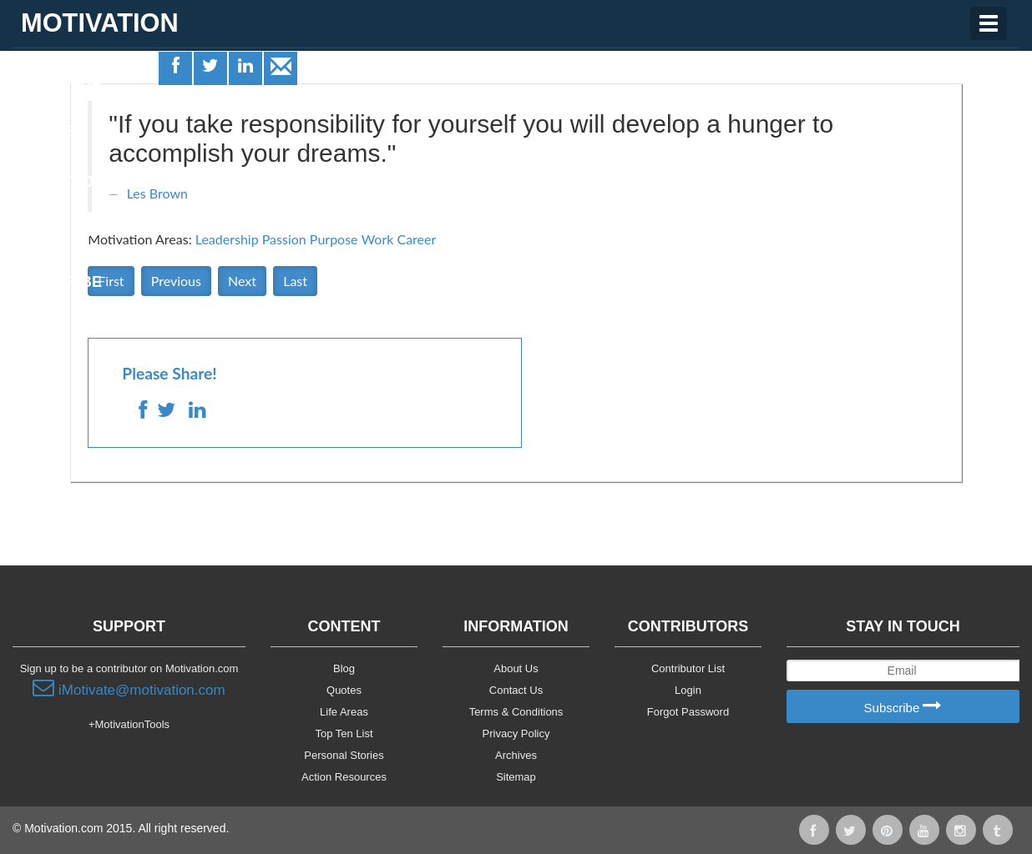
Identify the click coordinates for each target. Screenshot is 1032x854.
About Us (515, 668)
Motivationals (78, 181)
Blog (344, 668)
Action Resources (344, 777)
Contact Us (516, 690)
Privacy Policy (516, 733)
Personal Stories (343, 755)
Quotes (51, 131)
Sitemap (516, 777)
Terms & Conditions (516, 712)
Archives (516, 755)
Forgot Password (688, 712)
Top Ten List (343, 733)
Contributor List (688, 668)
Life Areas (61, 80)
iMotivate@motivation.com (129, 688)
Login (688, 690)
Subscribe (903, 706)
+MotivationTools (129, 724)
